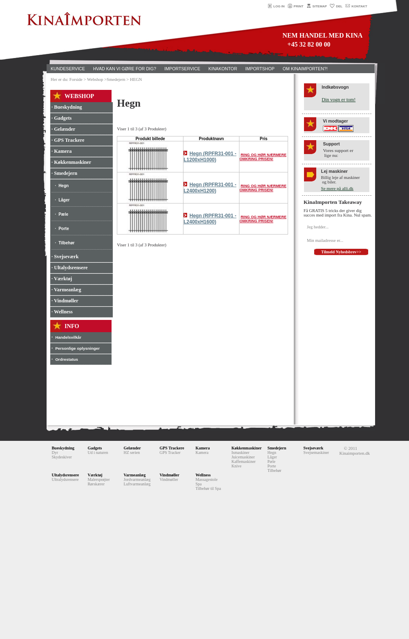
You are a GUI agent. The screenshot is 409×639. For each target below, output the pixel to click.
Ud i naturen (97, 452)
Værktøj (94, 475)
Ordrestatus (66, 359)
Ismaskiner (240, 452)
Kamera (202, 448)
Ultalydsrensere (65, 475)
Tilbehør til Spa (208, 488)
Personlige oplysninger (77, 348)
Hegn (63, 185)
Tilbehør (66, 243)
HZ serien (131, 452)
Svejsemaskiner (316, 452)
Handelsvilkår (68, 337)
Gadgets (94, 448)
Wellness (202, 475)
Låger (63, 200)
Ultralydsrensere (64, 479)
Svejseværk (313, 448)
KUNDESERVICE (68, 68)
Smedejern (276, 448)
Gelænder (132, 448)
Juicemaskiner (243, 457)
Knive (236, 466)
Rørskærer (96, 484)
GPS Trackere (171, 448)
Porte (63, 228)
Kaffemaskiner (243, 461)
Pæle (63, 214)
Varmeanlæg (134, 475)
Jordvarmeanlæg (136, 479)
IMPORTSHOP (259, 68)
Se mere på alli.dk (337, 188)
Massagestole (206, 479)
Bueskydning (62, 448)
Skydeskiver (61, 457)
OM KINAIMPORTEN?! (305, 68)
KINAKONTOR (222, 68)
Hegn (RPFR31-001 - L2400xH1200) (209, 188)
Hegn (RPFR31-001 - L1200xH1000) (209, 157)
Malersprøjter (98, 479)
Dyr (54, 452)
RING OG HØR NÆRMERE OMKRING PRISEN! (262, 157)
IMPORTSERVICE (182, 68)
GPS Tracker (169, 452)
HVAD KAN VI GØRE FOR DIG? (124, 68)
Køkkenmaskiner (246, 448)
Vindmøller (169, 475)
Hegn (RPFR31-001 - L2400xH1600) (209, 219)
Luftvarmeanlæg (136, 484)
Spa (198, 484)
